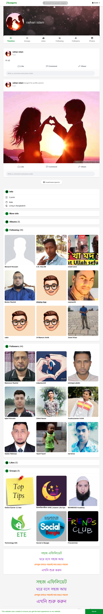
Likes (12, 463)
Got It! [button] (94, 611)
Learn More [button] (65, 611)
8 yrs (14, 55)
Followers (14, 346)
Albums (13, 222)
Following (14, 230)
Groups (13, 471)
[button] (55, 3)
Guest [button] (96, 3)
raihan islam (35, 22)
